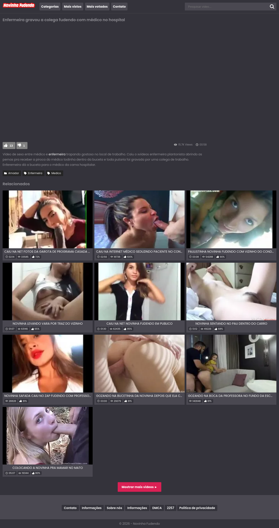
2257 (170, 508)
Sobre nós (114, 508)
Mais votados (97, 6)
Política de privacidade (197, 508)
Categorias (50, 6)
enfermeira (57, 154)
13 (11, 145)
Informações (92, 508)
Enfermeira (35, 173)
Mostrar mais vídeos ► (139, 487)
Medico (56, 173)
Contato (119, 6)
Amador (13, 173)
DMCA (157, 508)
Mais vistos (72, 6)
